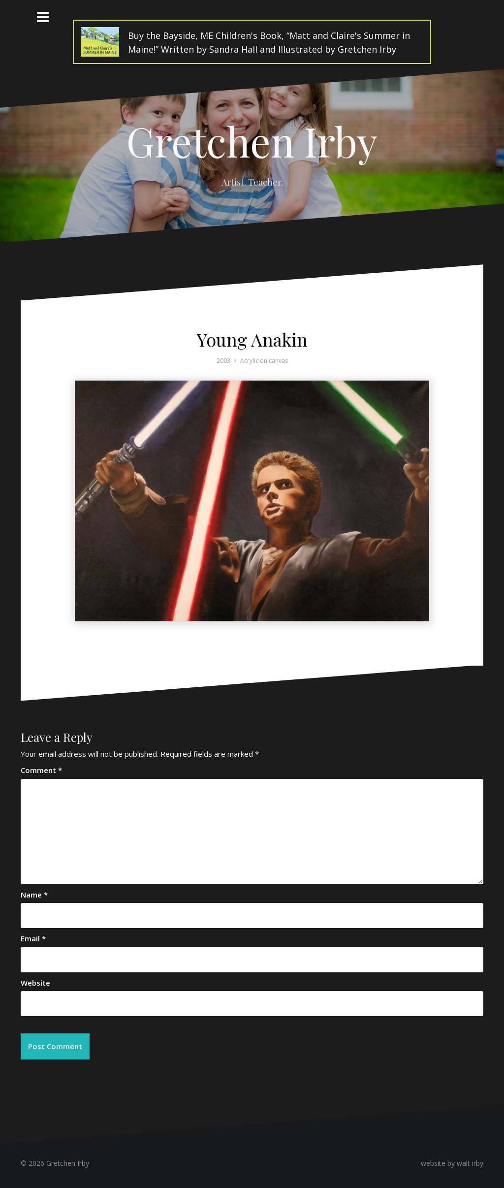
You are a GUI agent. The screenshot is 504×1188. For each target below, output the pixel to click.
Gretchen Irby (252, 141)
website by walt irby (452, 1163)
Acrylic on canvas (264, 360)
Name (34, 894)
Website (35, 983)
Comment (41, 770)
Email (33, 938)
